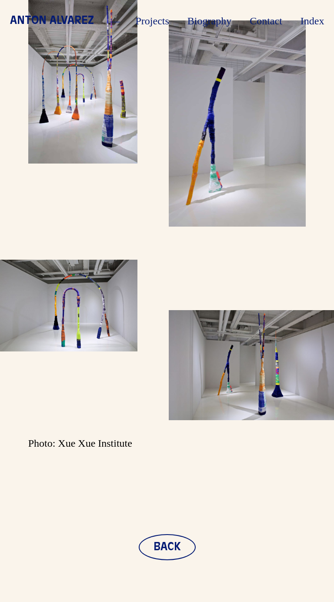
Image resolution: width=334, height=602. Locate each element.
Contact (266, 21)
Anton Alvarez (52, 21)
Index (312, 21)
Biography (209, 21)
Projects (152, 21)
